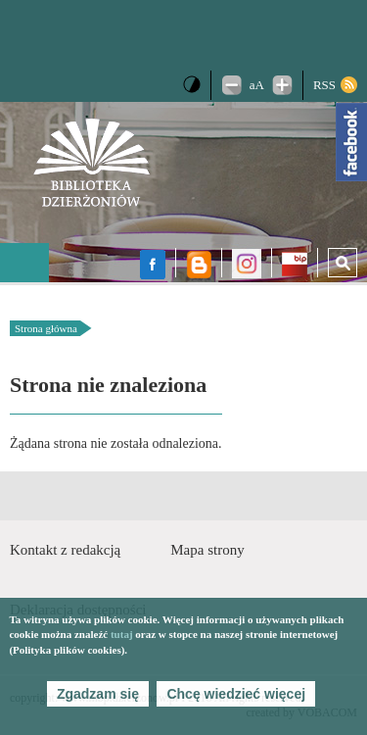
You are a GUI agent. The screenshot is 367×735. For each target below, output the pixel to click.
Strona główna (46, 328)
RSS (324, 84)
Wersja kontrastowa (192, 84)
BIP (294, 266)
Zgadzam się (98, 694)
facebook (152, 264)
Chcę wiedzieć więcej (235, 694)
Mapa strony (207, 550)
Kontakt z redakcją (65, 550)
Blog (198, 264)
